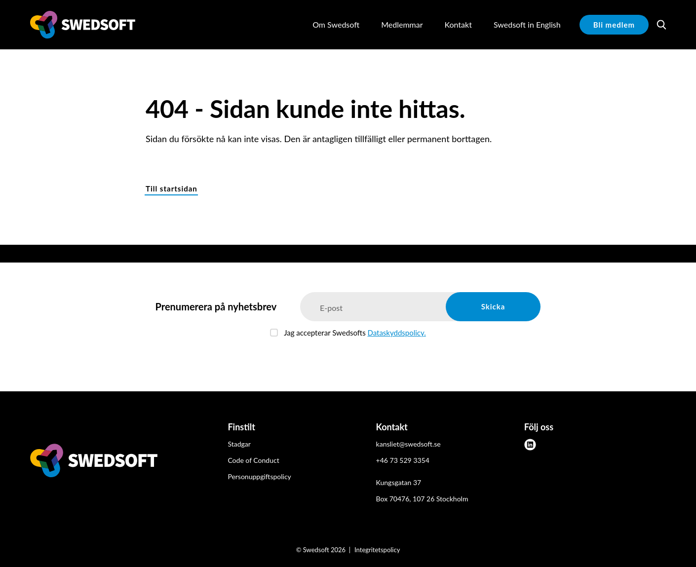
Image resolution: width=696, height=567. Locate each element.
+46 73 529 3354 (402, 460)
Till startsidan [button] (171, 188)
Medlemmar (402, 24)
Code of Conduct (253, 460)
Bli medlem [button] (614, 24)
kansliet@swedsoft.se (408, 444)
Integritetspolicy (377, 550)
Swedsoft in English (527, 24)
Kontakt (457, 24)
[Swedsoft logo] (94, 462)
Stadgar (239, 444)
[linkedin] (530, 445)
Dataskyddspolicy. (396, 332)
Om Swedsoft (335, 24)
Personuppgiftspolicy (259, 476)
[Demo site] (83, 24)
